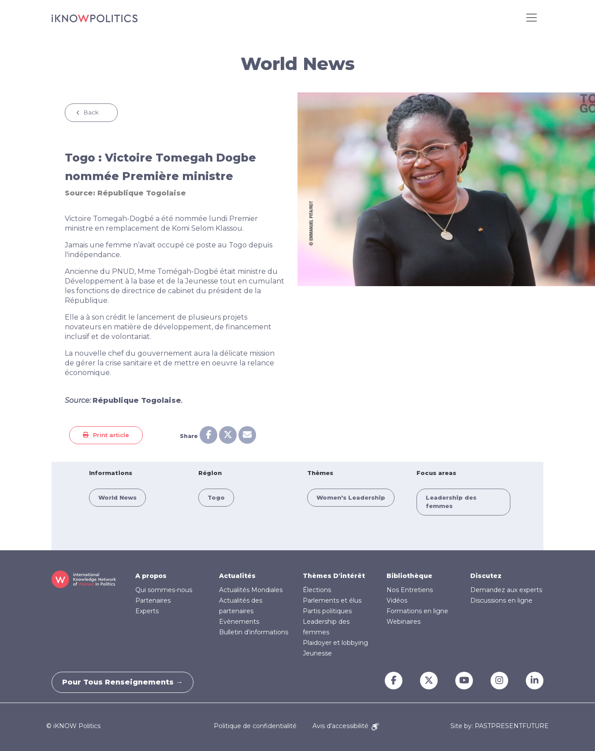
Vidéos (397, 600)
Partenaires (153, 600)
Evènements (239, 622)
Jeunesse (317, 653)
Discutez (486, 576)
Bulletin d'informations (253, 632)
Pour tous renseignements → (125, 682)
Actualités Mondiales (251, 590)
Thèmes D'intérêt (334, 576)
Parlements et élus (332, 600)
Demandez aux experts (506, 590)
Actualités (237, 576)
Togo (216, 497)
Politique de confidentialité (255, 726)
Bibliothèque (409, 576)
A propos (151, 576)
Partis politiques (327, 611)
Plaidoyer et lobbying (335, 643)
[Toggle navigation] (531, 17)
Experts (147, 611)
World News (117, 497)
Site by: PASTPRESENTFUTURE (499, 726)
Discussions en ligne (501, 600)
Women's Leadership (350, 497)
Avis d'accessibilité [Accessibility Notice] (345, 726)
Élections (317, 590)
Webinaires (403, 622)
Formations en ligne (417, 611)
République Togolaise (141, 193)
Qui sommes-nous (163, 590)
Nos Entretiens (410, 590)
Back (91, 112)
